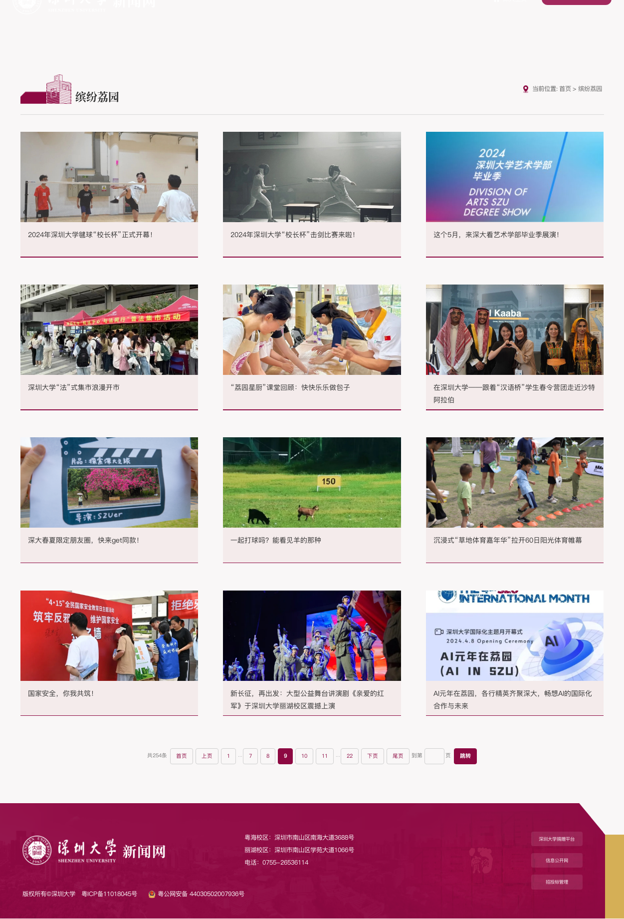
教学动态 (436, 30)
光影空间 (592, 30)
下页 (376, 757)
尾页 (401, 757)
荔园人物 (514, 30)
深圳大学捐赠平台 (557, 839)
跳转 (468, 757)
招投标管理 (557, 883)
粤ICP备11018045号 (109, 894)
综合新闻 (280, 30)
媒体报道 (358, 30)
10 (305, 757)
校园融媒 (553, 30)
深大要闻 (241, 30)
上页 (205, 757)
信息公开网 (557, 861)
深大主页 (510, 15)
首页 (565, 88)
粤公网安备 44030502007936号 (196, 894)
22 (352, 757)
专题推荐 (319, 30)
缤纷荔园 (475, 30)
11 (326, 757)
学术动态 (397, 30)
